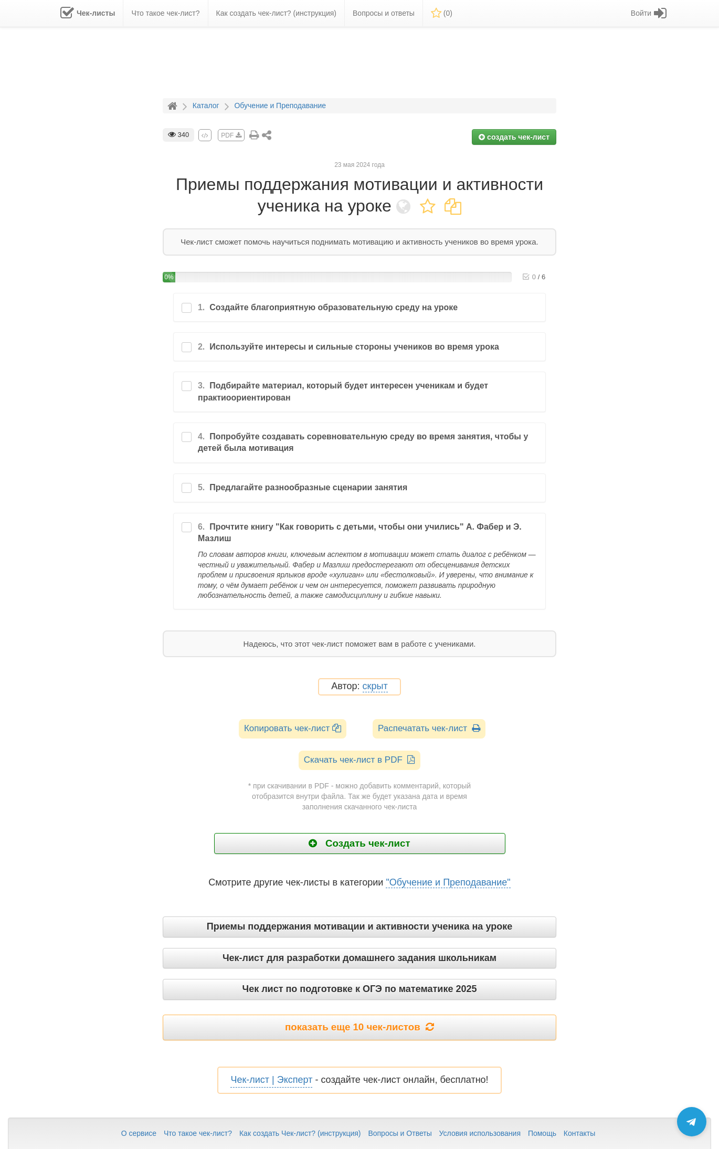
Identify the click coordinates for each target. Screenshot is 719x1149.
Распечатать (429, 728)
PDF (231, 135)
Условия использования (480, 1133)
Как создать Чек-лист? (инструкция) (300, 1133)
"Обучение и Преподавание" (448, 882)
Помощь (542, 1133)
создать (514, 137)
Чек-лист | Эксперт (271, 1079)
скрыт (375, 686)
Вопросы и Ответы (399, 1133)
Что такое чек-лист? (198, 1133)
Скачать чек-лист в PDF (360, 760)
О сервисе (138, 1133)
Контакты (579, 1133)
